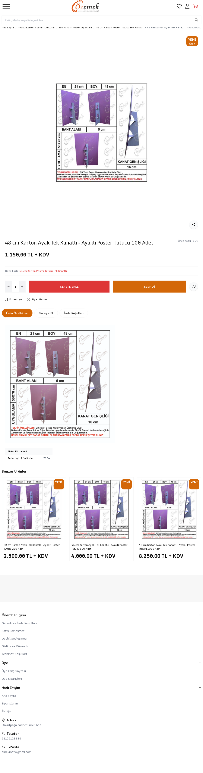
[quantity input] (15, 286)
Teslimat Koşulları (14, 654)
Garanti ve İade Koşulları (19, 623)
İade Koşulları (73, 313)
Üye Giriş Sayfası (14, 671)
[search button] (196, 20)
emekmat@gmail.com (17, 752)
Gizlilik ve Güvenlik (15, 646)
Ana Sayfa (8, 27)
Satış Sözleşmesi (13, 631)
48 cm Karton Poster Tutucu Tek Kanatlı (119, 27)
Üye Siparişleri (12, 678)
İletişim (7, 711)
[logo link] (92, 6)
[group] (101, 132)
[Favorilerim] (179, 6)
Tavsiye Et (46, 313)
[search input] (101, 20)
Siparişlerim (10, 703)
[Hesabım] (187, 6)
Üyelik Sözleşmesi (14, 638)
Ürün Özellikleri (17, 313)
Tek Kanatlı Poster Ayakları (75, 27)
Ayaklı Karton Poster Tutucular (36, 27)
